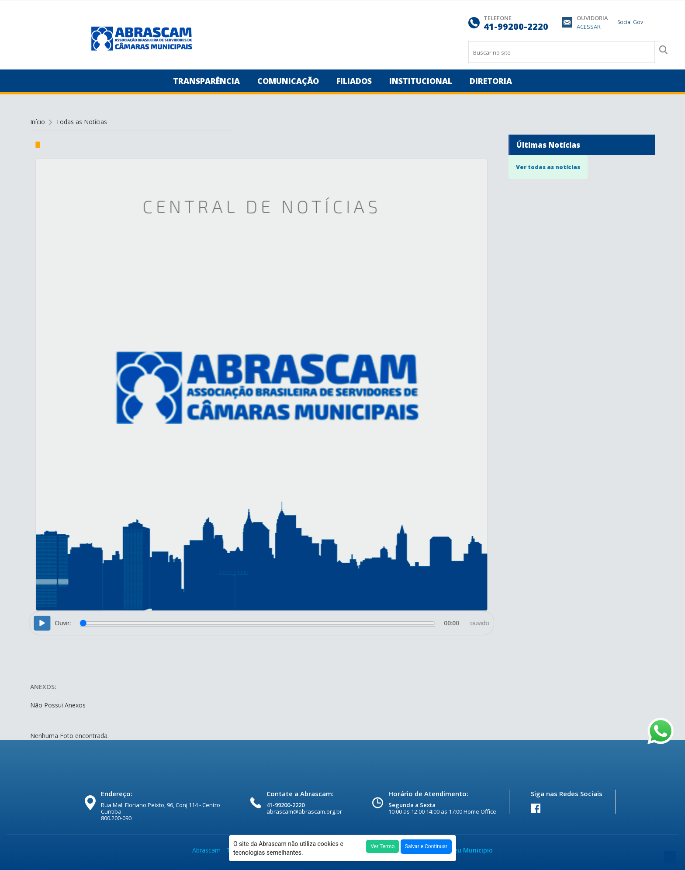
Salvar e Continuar (426, 846)
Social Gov (630, 22)
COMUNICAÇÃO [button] (288, 81)
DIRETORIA (491, 81)
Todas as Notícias (81, 122)
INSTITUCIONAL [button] (420, 81)
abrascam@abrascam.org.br (304, 811)
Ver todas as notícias (548, 167)
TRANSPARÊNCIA (206, 81)
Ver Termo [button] (382, 846)
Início (37, 122)
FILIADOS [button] (354, 81)
